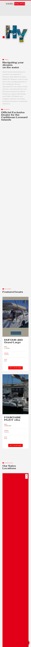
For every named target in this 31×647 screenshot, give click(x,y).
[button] (28, 3)
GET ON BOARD (15, 368)
